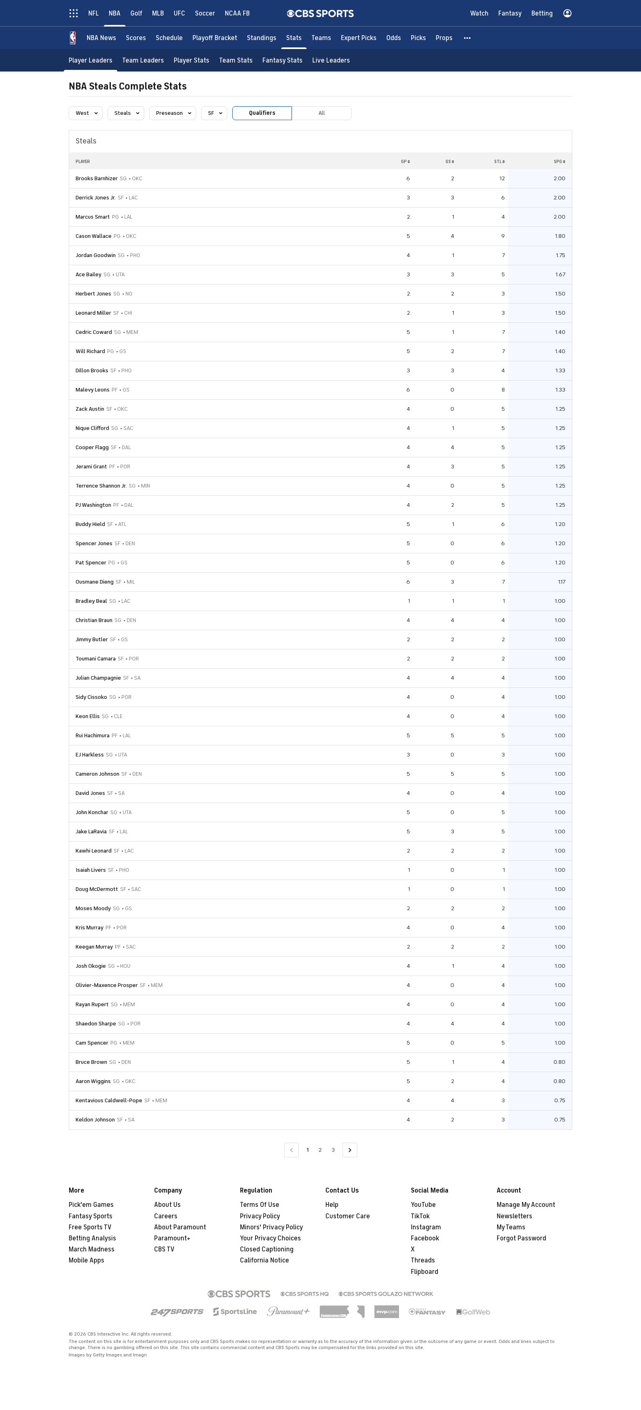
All (321, 113)
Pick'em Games (91, 1205)
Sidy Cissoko (91, 697)
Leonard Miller (93, 312)
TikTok (420, 1216)
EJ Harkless (90, 754)
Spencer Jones (94, 543)
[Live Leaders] (331, 60)
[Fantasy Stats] (282, 60)
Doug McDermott (97, 889)
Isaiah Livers (91, 869)
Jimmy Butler (92, 639)
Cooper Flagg (92, 447)
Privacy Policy (260, 1216)
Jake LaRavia (91, 831)
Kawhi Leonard (94, 850)
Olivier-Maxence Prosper (107, 985)
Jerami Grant (91, 466)
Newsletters (514, 1216)
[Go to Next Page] (350, 1150)
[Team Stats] (236, 60)
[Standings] (261, 38)
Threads (423, 1260)
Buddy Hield (90, 524)
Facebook (425, 1238)
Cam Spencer (92, 1042)
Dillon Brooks (92, 370)
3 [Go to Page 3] (333, 1149)
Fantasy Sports (90, 1216)
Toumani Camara (96, 658)
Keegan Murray (94, 946)
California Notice (264, 1260)
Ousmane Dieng (95, 581)
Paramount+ (172, 1238)
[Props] (444, 38)
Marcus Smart (93, 216)
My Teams (511, 1227)
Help (331, 1205)
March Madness (91, 1249)
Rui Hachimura (93, 735)
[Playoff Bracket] (215, 38)
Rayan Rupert (92, 1004)
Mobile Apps (86, 1260)
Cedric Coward (94, 332)
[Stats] (294, 38)
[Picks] (418, 38)
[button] (467, 38)
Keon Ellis (88, 716)
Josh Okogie (91, 965)
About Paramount (180, 1227)
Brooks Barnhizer (97, 178)
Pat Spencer (91, 562)
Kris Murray (89, 927)
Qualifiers (262, 113)
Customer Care (347, 1216)
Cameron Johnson (97, 773)
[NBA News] (101, 38)
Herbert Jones (93, 293)
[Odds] (393, 38)
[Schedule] (169, 38)
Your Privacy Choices (270, 1238)
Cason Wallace (94, 236)
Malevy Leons (93, 389)
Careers (165, 1216)
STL (499, 161)
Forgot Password (521, 1238)
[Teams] (321, 38)
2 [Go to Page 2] (320, 1149)
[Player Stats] (191, 60)
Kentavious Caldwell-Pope (109, 1100)
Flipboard (424, 1272)
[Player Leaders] (90, 60)
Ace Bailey (88, 274)
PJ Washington (93, 504)
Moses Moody (93, 908)
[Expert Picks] (358, 38)
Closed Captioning (267, 1249)
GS (450, 161)
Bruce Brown (91, 1062)
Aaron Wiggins (93, 1081)
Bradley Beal (91, 601)
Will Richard (90, 351)
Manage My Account (526, 1205)
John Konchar (92, 812)
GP (405, 161)
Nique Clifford (92, 428)
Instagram (426, 1227)
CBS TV (164, 1249)
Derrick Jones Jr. (96, 197)
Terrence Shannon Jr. (101, 485)
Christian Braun (94, 620)
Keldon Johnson (95, 1119)
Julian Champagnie (98, 677)
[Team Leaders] (143, 60)
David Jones (90, 793)
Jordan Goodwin (96, 255)
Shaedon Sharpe (96, 1023)
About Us (167, 1205)
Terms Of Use (259, 1205)
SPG (559, 161)
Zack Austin (90, 408)
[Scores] (136, 38)
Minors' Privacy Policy (271, 1227)
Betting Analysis (92, 1238)
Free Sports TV (90, 1227)
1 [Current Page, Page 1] (308, 1149)
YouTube (423, 1205)
